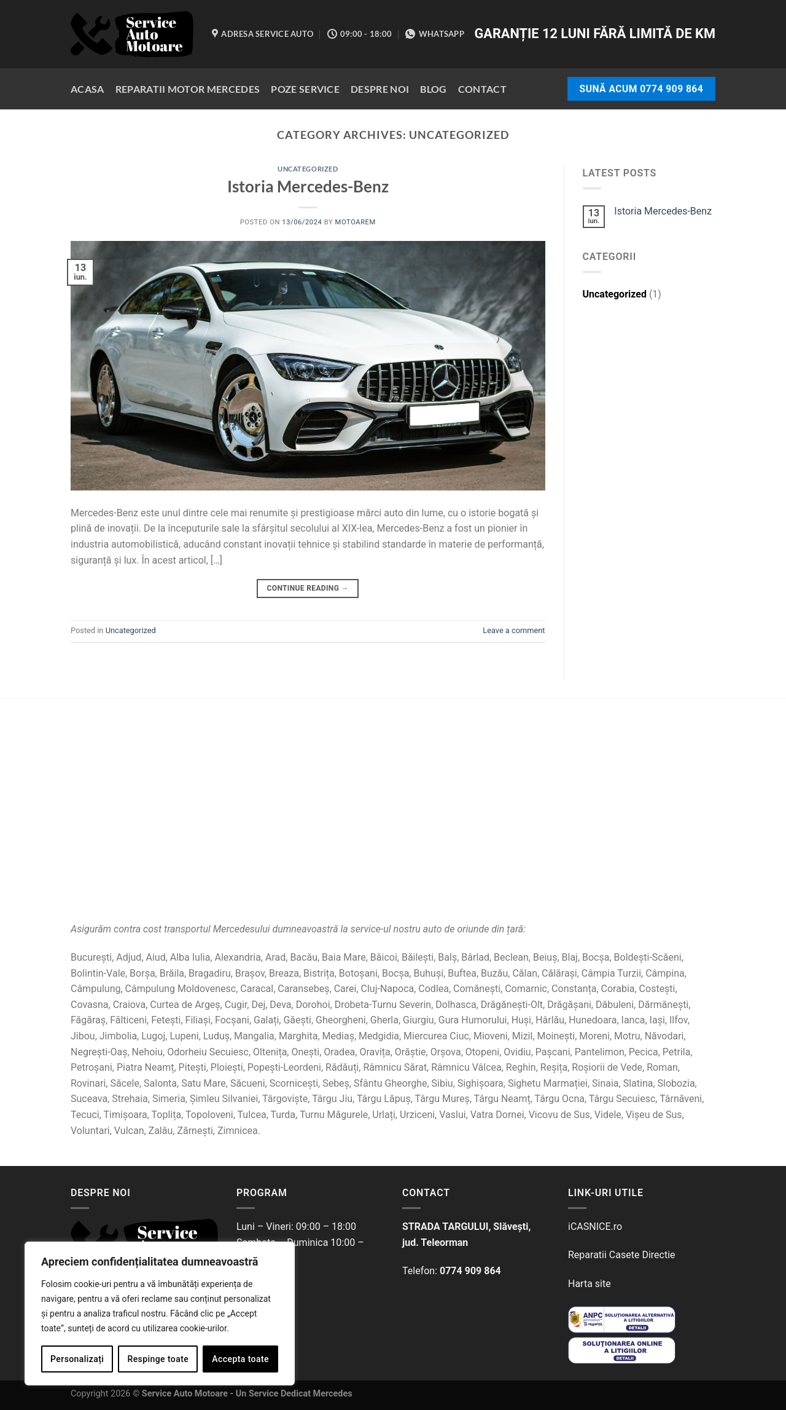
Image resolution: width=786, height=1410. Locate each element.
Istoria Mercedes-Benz (308, 186)
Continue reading (308, 588)
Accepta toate (240, 1359)
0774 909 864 (470, 1271)
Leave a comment (514, 630)
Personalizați (77, 1359)
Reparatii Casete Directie (621, 1255)
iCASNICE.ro (595, 1226)
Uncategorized (308, 169)
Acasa (87, 89)
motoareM (355, 222)
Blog (433, 89)
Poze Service (305, 89)
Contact (482, 89)
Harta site (589, 1284)
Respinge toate (158, 1359)
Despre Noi (380, 89)
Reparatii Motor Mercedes (187, 89)
